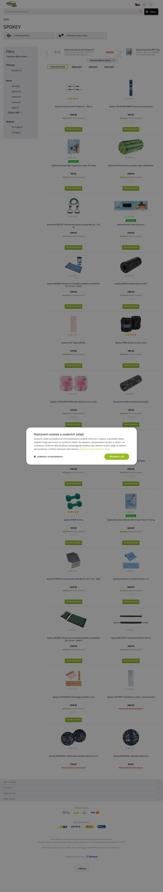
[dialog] (81, 446)
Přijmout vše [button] (117, 456)
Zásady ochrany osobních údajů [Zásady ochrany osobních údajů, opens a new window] (94, 449)
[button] (48, 456)
